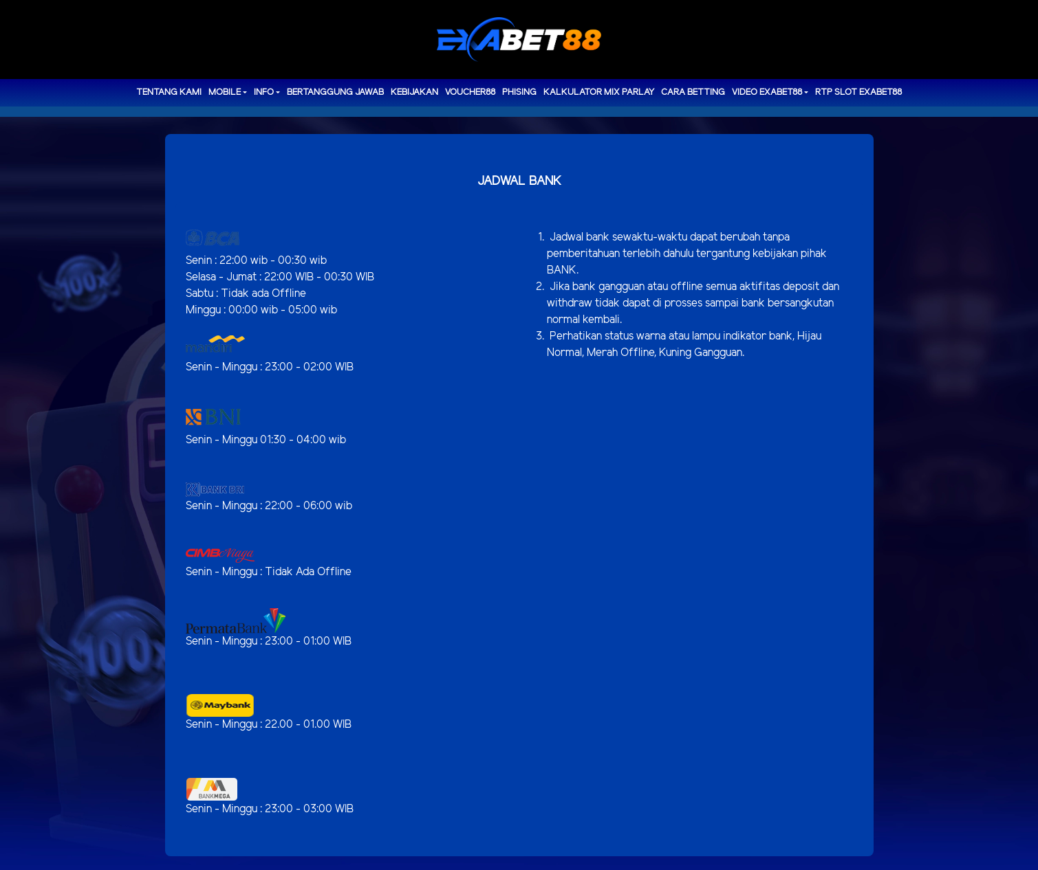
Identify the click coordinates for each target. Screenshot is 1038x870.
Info (264, 92)
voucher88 (470, 92)
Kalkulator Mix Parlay (598, 92)
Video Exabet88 (767, 92)
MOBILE (224, 92)
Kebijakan (414, 92)
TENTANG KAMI (169, 92)
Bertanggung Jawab (335, 92)
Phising (519, 92)
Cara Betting (693, 92)
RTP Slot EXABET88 (858, 92)
